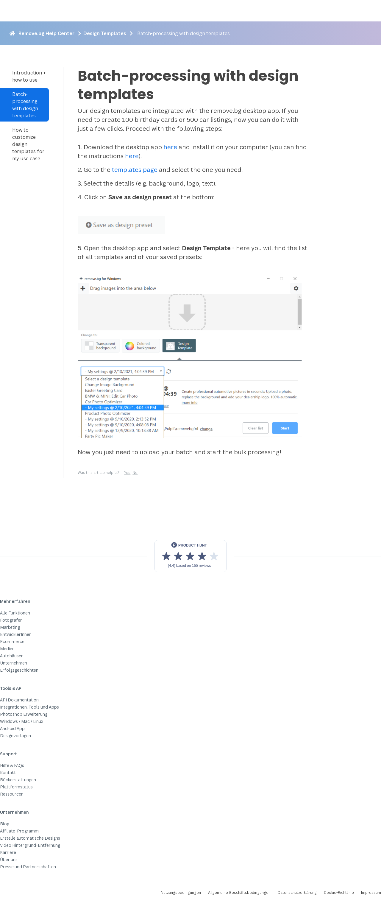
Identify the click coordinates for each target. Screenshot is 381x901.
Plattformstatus (16, 787)
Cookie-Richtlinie (339, 892)
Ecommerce (12, 641)
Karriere (8, 852)
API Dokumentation (19, 700)
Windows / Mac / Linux (21, 721)
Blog (4, 824)
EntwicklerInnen (16, 634)
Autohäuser (11, 656)
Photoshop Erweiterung (23, 714)
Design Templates (104, 33)
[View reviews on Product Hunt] (190, 556)
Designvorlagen (15, 735)
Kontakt (8, 772)
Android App (12, 728)
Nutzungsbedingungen (181, 892)
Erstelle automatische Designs (30, 838)
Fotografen (11, 620)
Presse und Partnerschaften (28, 866)
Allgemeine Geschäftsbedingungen (239, 892)
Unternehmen (13, 663)
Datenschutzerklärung (297, 892)
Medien (7, 648)
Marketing (10, 627)
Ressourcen (12, 794)
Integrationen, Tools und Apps (29, 707)
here (170, 147)
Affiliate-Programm (19, 831)
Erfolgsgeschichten (19, 670)
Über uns (9, 859)
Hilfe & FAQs (12, 765)
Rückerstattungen (18, 779)
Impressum (371, 892)
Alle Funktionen (15, 613)
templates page (133, 170)
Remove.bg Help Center (46, 33)
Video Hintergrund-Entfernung (30, 845)
